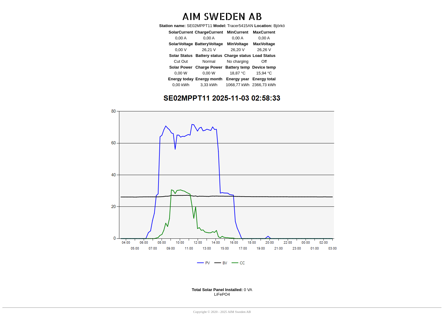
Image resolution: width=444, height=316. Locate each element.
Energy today (180, 79)
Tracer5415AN (240, 25)
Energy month (208, 79)
